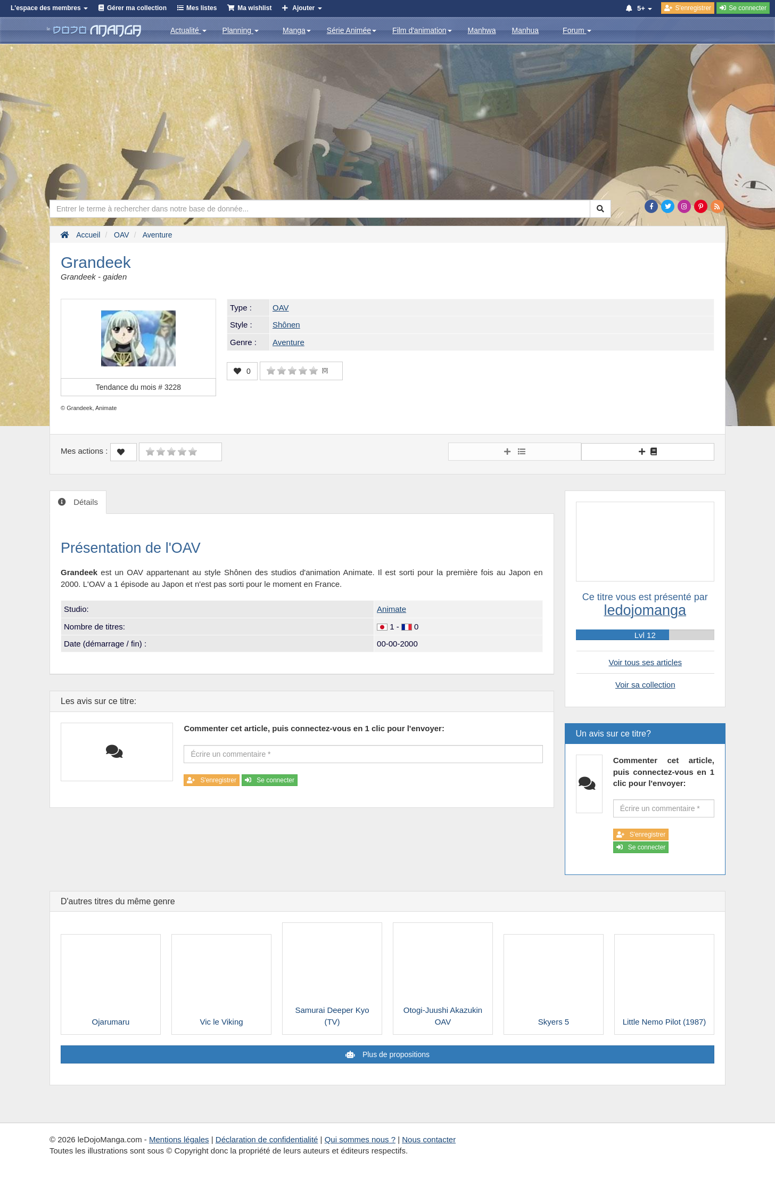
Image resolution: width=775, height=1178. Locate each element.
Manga (297, 30)
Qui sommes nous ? (360, 1139)
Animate (391, 608)
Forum (577, 30)
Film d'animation (422, 30)
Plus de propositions (395, 1054)
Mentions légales (179, 1139)
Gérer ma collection (137, 8)
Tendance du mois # (138, 387)
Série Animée (351, 30)
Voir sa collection (645, 684)
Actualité (188, 30)
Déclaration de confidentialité (267, 1139)
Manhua (525, 30)
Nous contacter (429, 1139)
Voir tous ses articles (645, 662)
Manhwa (482, 30)
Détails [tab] (84, 501)
